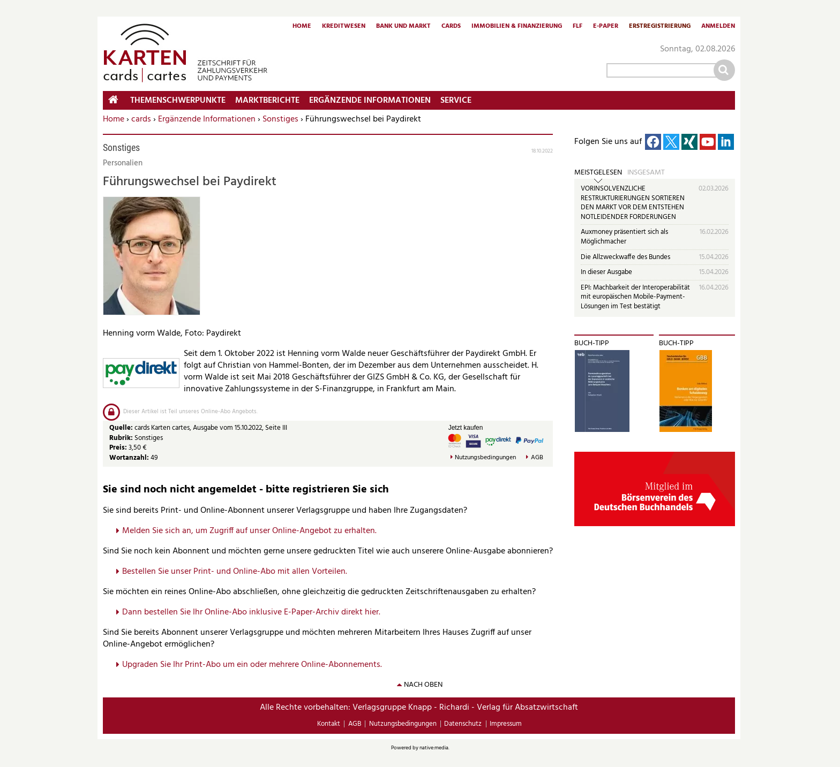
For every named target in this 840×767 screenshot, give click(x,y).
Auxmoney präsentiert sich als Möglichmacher (624, 236)
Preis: (118, 447)
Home (301, 27)
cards (141, 119)
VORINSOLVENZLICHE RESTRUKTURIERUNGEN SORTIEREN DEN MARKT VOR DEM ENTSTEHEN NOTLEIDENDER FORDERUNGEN (633, 203)
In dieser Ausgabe (606, 272)
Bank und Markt (403, 27)
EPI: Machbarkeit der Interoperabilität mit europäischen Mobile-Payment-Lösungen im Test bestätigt (635, 297)
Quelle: (121, 428)
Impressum (506, 723)
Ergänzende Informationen (207, 119)
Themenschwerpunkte (178, 101)
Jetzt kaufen (465, 427)
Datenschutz (463, 723)
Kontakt (328, 723)
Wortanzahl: (129, 458)
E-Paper (605, 27)
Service (455, 101)
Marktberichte (267, 101)
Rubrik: (121, 438)
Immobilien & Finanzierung (516, 27)
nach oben (423, 685)
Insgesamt (646, 173)
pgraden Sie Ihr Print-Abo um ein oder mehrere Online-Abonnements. (255, 665)
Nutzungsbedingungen (485, 458)
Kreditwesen (343, 27)
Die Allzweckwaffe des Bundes (625, 257)
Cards (451, 27)
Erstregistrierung (660, 27)
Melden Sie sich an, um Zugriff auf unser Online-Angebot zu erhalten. (249, 531)
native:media (433, 747)
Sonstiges (280, 119)
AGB (537, 458)
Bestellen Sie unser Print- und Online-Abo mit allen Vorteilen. (234, 572)
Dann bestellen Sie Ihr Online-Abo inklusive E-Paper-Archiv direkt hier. (251, 612)
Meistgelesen (598, 173)
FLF (577, 27)
